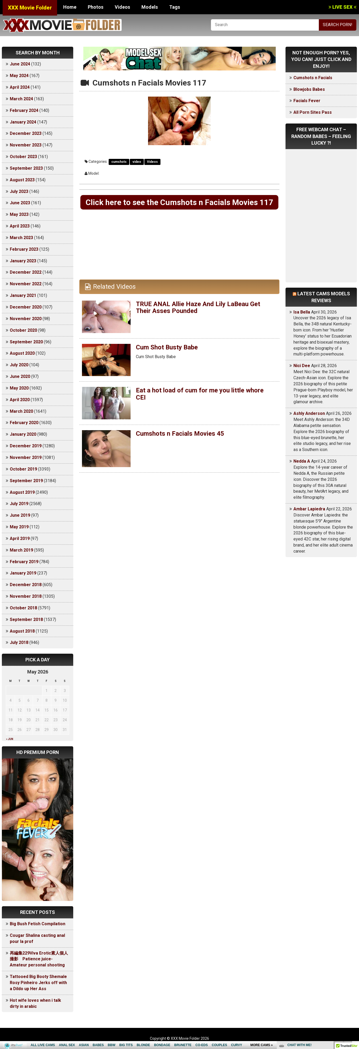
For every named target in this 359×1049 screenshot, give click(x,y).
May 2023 (19, 214)
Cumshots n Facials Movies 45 (180, 434)
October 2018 (23, 607)
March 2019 (21, 550)
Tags (174, 7)
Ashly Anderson (309, 413)
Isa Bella (301, 312)
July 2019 (19, 503)
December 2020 (26, 307)
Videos (122, 7)
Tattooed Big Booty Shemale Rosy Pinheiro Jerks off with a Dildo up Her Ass (38, 982)
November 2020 (26, 318)
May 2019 (19, 526)
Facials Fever (306, 100)
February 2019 (24, 561)
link (354, 966)
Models (149, 7)
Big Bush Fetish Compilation (37, 923)
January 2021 (23, 295)
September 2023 (26, 168)
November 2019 (26, 457)
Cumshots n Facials (312, 77)
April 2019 (20, 538)
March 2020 (21, 411)
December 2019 (26, 445)
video (136, 162)
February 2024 (24, 110)
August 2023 (22, 179)
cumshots (119, 162)
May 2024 (19, 75)
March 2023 (21, 237)
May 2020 (19, 388)
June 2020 (20, 376)
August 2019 (22, 492)
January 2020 (23, 434)
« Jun (9, 739)
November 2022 (26, 283)
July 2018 (19, 642)
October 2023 (23, 156)
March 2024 (21, 98)
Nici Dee (301, 365)
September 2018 (26, 619)
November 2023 (26, 145)
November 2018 (26, 596)
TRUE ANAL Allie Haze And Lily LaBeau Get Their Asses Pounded (198, 307)
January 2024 (23, 122)
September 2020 (26, 341)
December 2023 (26, 133)
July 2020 (19, 364)
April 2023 (20, 226)
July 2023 (19, 191)
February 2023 (24, 249)
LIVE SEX (342, 7)
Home (69, 7)
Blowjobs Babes (309, 89)
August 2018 (22, 631)
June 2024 (20, 64)
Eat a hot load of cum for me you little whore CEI (200, 394)
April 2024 (20, 87)
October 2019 (23, 469)
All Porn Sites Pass (312, 112)
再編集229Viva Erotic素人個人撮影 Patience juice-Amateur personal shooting (39, 959)
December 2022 (26, 272)
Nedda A (301, 461)
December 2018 (26, 584)
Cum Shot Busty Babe (167, 347)
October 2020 (23, 330)
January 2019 (23, 573)
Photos (95, 7)
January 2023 (23, 260)
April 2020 (20, 399)
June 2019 (20, 515)
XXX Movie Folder (30, 7)
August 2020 (22, 353)
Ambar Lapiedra (309, 508)
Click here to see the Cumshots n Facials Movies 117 (179, 202)
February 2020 (24, 422)
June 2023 (20, 202)
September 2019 (26, 480)
